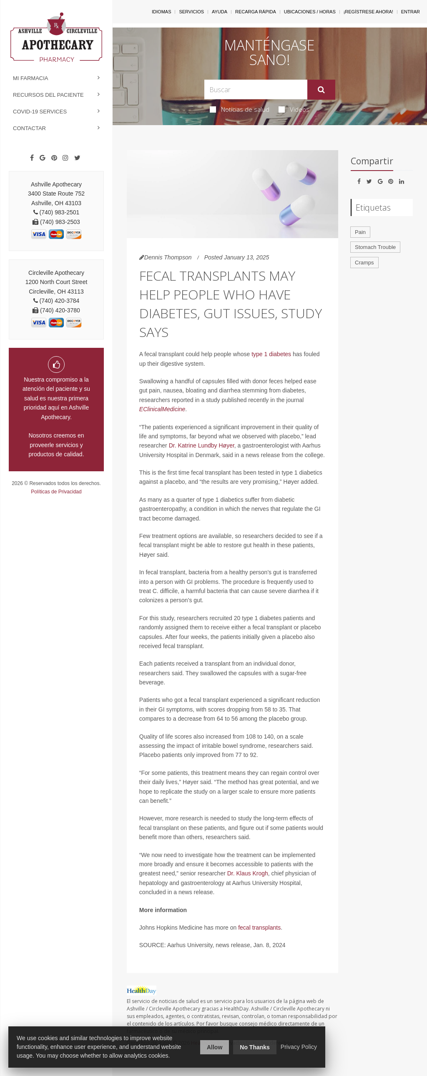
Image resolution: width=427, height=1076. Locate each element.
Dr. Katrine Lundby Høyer (201, 445)
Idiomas (161, 11)
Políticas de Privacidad (56, 492)
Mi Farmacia (30, 78)
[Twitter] (77, 158)
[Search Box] (255, 89)
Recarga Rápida (255, 11)
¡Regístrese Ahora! (368, 11)
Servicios (191, 11)
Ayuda (219, 11)
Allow (214, 1047)
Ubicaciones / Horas (310, 11)
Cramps (364, 262)
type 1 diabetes (271, 354)
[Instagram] (65, 158)
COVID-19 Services (40, 111)
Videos (294, 109)
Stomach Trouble (375, 247)
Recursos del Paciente (48, 95)
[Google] (42, 158)
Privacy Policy (299, 1046)
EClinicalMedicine (162, 409)
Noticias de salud (239, 109)
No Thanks (255, 1047)
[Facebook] (32, 158)
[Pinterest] (54, 158)
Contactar (29, 128)
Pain (360, 232)
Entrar (410, 11)
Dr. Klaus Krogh (247, 873)
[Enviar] (321, 90)
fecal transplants (259, 927)
